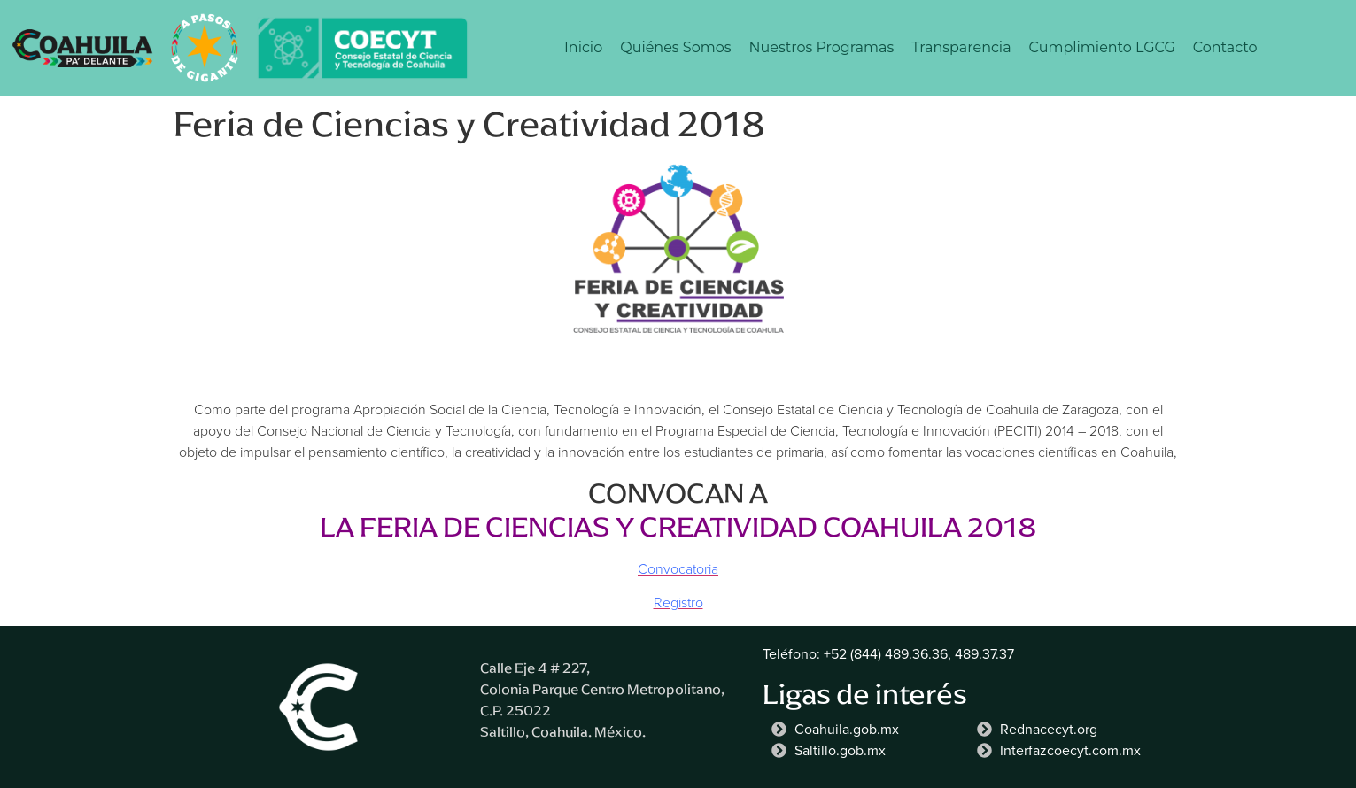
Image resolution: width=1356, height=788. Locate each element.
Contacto (1225, 47)
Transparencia (961, 47)
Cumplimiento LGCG (1102, 47)
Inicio (583, 47)
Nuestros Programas (822, 47)
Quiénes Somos (675, 47)
